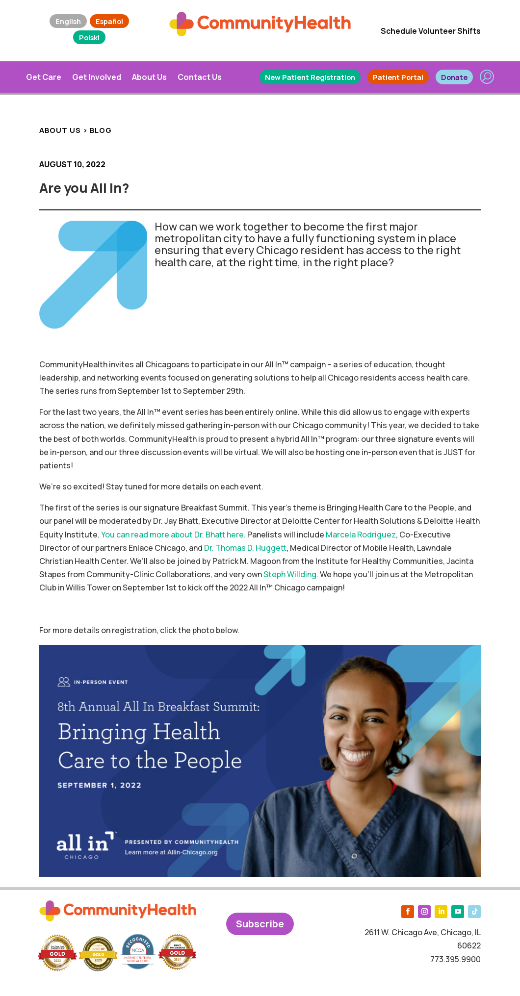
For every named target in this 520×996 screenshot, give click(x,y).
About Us (149, 77)
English (68, 21)
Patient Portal (398, 77)
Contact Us (200, 77)
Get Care (43, 77)
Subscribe (260, 923)
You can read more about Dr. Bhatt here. (173, 534)
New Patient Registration (310, 77)
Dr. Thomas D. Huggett (245, 547)
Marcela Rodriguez (361, 534)
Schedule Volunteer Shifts (431, 31)
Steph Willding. (290, 574)
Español (109, 21)
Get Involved (96, 77)
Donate (454, 77)
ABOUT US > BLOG (75, 130)
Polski (89, 37)
